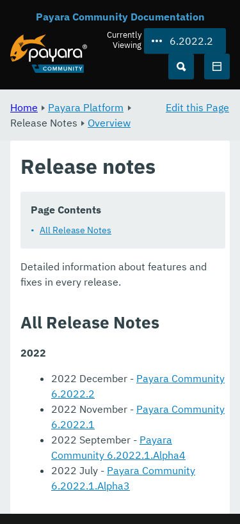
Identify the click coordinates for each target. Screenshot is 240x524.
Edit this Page (197, 107)
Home (24, 107)
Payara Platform (86, 107)
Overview (109, 122)
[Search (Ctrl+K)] (181, 66)
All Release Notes (75, 230)
